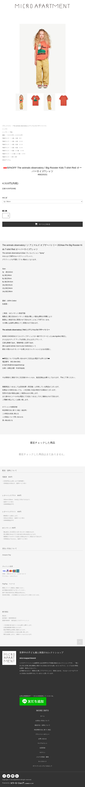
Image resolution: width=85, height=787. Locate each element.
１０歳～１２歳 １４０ (18, 153)
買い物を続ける (7, 420)
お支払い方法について (42, 720)
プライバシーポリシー (42, 734)
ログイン (42, 752)
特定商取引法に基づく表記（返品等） (15, 410)
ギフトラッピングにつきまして (42, 766)
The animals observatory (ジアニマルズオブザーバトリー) (29, 125)
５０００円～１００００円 (14, 135)
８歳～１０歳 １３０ (17, 150)
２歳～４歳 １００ (17, 141)
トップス (4, 129)
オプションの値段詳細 (9, 407)
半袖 (11, 132)
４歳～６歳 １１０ (17, 144)
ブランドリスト (6, 125)
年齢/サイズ (5, 138)
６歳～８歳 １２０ (17, 147)
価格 (3, 135)
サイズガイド (42, 761)
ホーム (42, 716)
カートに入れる (42, 224)
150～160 (14, 157)
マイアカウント (42, 743)
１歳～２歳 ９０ (16, 138)
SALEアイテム (6, 160)
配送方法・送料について (42, 725)
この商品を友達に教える (10, 413)
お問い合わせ (42, 738)
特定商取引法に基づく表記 (42, 729)
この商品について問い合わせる (12, 417)
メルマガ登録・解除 (42, 757)
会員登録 (42, 747)
